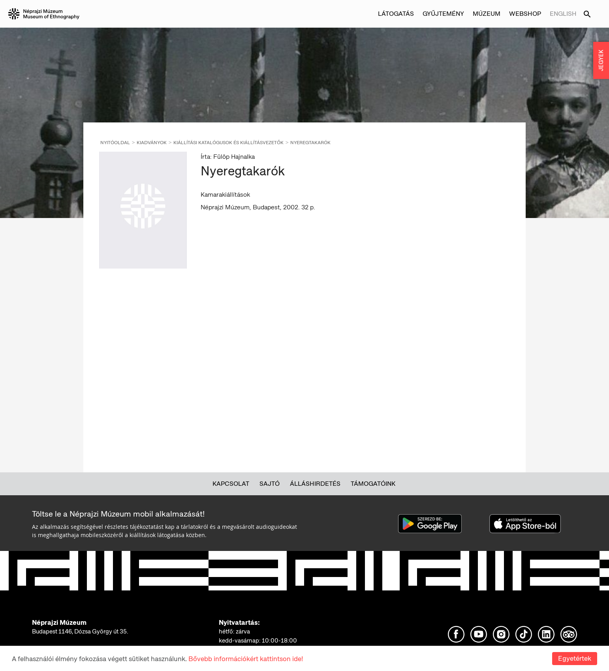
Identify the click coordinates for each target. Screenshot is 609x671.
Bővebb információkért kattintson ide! (245, 658)
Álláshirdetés (315, 483)
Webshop (525, 13)
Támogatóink (373, 483)
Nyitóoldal (115, 142)
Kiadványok (152, 142)
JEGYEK (601, 60)
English (563, 13)
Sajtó (269, 483)
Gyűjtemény (443, 13)
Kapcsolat (230, 483)
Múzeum (486, 13)
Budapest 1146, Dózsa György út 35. (80, 631)
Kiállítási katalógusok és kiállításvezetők (228, 142)
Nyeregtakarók (310, 142)
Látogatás (396, 13)
